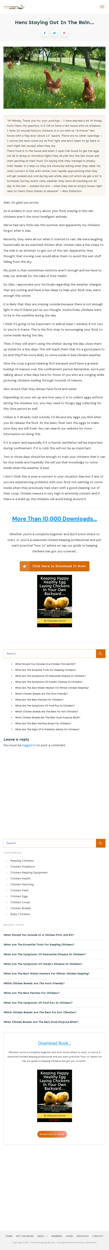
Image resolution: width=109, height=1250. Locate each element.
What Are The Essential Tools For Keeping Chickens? (45, 670)
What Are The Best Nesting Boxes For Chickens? (43, 723)
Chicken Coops (20, 902)
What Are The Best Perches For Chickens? (39, 699)
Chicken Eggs (19, 896)
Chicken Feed (19, 890)
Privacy (81, 1242)
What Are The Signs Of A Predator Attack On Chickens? (47, 729)
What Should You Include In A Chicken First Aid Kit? (45, 664)
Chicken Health (20, 878)
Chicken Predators (22, 866)
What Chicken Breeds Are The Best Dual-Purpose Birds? (47, 717)
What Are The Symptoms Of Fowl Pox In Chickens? (45, 705)
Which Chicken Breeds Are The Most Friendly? (41, 693)
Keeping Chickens (22, 860)
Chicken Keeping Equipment (29, 872)
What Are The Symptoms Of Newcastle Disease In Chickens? (50, 675)
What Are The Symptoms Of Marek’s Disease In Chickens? (49, 681)
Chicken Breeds (20, 908)
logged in (29, 745)
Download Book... (54, 1043)
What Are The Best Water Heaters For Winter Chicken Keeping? (52, 687)
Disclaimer (91, 1242)
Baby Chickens (20, 914)
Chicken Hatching (22, 884)
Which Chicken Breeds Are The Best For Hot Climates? (46, 711)
